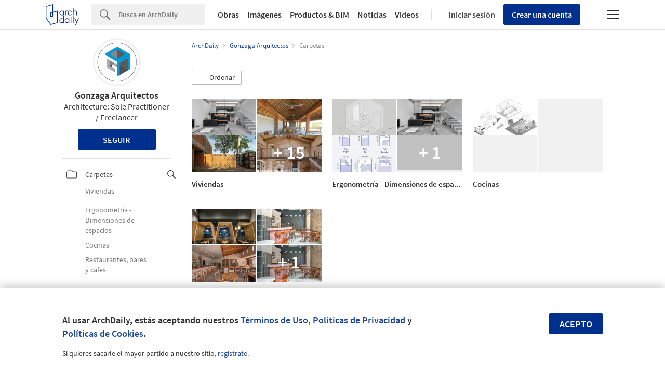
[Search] (161, 14)
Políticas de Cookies (102, 333)
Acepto (576, 324)
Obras (228, 14)
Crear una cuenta (542, 14)
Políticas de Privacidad (359, 320)
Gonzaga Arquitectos (116, 95)
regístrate (232, 353)
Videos (407, 14)
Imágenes (264, 14)
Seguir (116, 139)
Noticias (372, 14)
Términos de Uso (274, 320)
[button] (217, 78)
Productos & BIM (319, 14)
